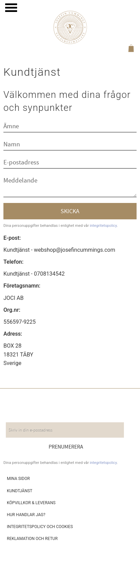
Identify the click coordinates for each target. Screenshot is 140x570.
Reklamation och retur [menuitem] (32, 538)
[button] (11, 8)
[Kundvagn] (130, 49)
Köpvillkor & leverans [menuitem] (31, 502)
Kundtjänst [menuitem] (20, 490)
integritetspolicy (103, 225)
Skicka (70, 211)
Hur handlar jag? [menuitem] (26, 514)
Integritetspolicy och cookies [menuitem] (40, 526)
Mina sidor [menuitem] (18, 478)
